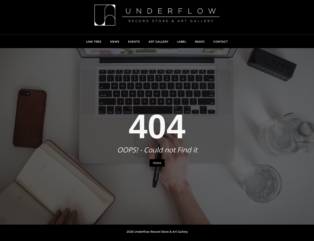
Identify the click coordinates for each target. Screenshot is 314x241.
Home (157, 163)
